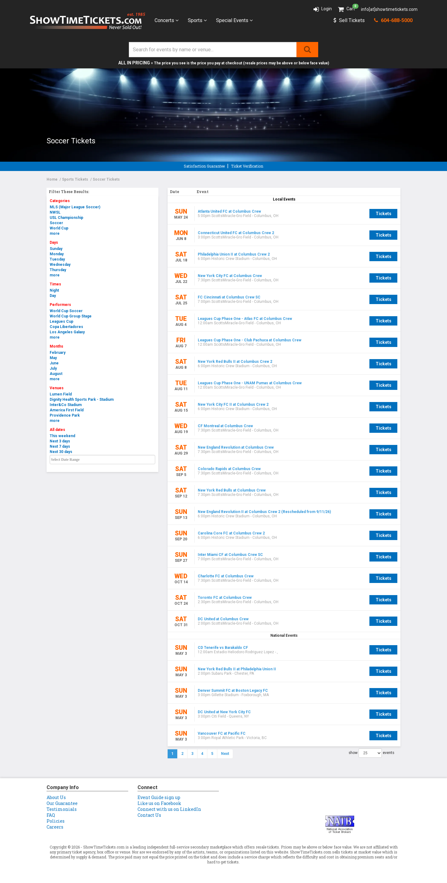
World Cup (59, 228)
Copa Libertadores (66, 327)
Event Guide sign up (159, 797)
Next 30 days (61, 452)
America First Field (67, 410)
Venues (57, 388)
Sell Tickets (349, 20)
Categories (60, 201)
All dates (57, 430)
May (53, 358)
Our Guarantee (62, 803)
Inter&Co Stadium (66, 405)
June (54, 363)
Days (54, 242)
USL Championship (66, 217)
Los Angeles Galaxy (67, 332)
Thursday (58, 270)
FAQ (51, 815)
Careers (55, 827)
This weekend (62, 436)
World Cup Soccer (66, 311)
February (57, 352)
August (56, 374)
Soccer (56, 223)
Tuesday (57, 259)
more (55, 233)
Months (56, 346)
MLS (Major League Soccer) (75, 207)
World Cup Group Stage (71, 316)
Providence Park (65, 415)
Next (225, 753)
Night (54, 290)
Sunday (56, 249)
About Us (56, 797)
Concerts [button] (166, 20)
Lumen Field (61, 394)
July (53, 368)
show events (371, 753)
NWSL (55, 212)
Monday (57, 254)
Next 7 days (60, 446)
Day (53, 296)
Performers (60, 305)
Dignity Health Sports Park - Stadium (82, 399)
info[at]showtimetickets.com (389, 9)
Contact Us (149, 815)
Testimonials (62, 809)
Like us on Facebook (159, 803)
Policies (56, 821)
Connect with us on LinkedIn (169, 809)
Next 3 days (60, 441)
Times (55, 284)
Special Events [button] (234, 20)
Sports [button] (197, 20)
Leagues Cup (61, 321)
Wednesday (60, 264)
